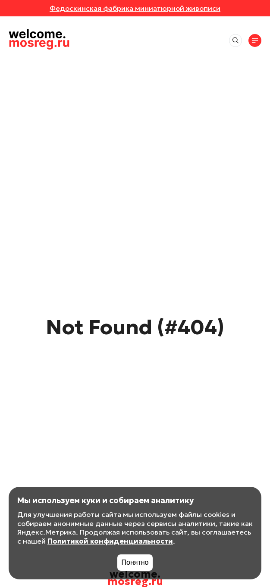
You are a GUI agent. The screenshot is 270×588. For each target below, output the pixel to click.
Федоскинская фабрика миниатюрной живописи (135, 8)
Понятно (135, 562)
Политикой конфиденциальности (110, 541)
